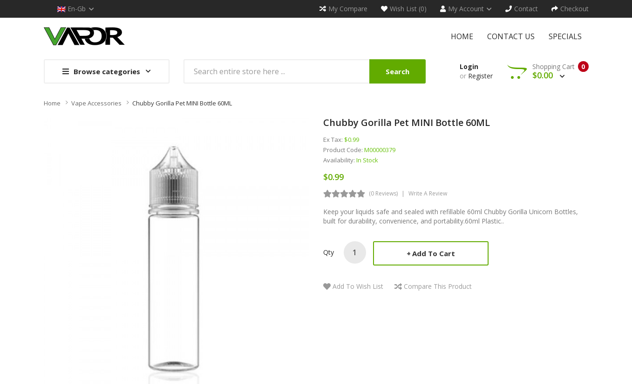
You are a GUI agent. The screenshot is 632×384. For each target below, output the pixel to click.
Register (480, 75)
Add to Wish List (358, 286)
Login (469, 66)
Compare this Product (438, 286)
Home (52, 103)
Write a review (427, 193)
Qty (328, 252)
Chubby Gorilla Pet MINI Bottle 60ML (182, 103)
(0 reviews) (383, 193)
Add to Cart (433, 253)
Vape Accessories (96, 103)
